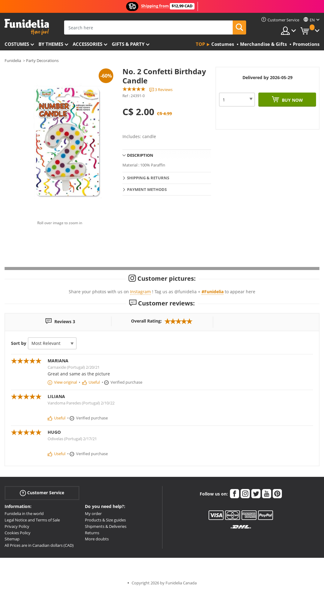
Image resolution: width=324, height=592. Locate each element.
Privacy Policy (17, 526)
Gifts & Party (128, 44)
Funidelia (13, 60)
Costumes (17, 44)
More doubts (97, 539)
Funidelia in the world (24, 513)
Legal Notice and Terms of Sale (32, 520)
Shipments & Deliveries (105, 526)
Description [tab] (140, 155)
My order (93, 513)
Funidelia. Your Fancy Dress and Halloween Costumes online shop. (27, 27)
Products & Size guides (105, 520)
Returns (92, 532)
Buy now (292, 100)
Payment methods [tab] (147, 189)
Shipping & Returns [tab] (148, 178)
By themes (50, 44)
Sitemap (12, 539)
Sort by (18, 343)
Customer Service (42, 493)
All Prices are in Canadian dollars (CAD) (39, 545)
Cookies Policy (18, 532)
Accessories (87, 44)
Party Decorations (42, 60)
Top (200, 44)
